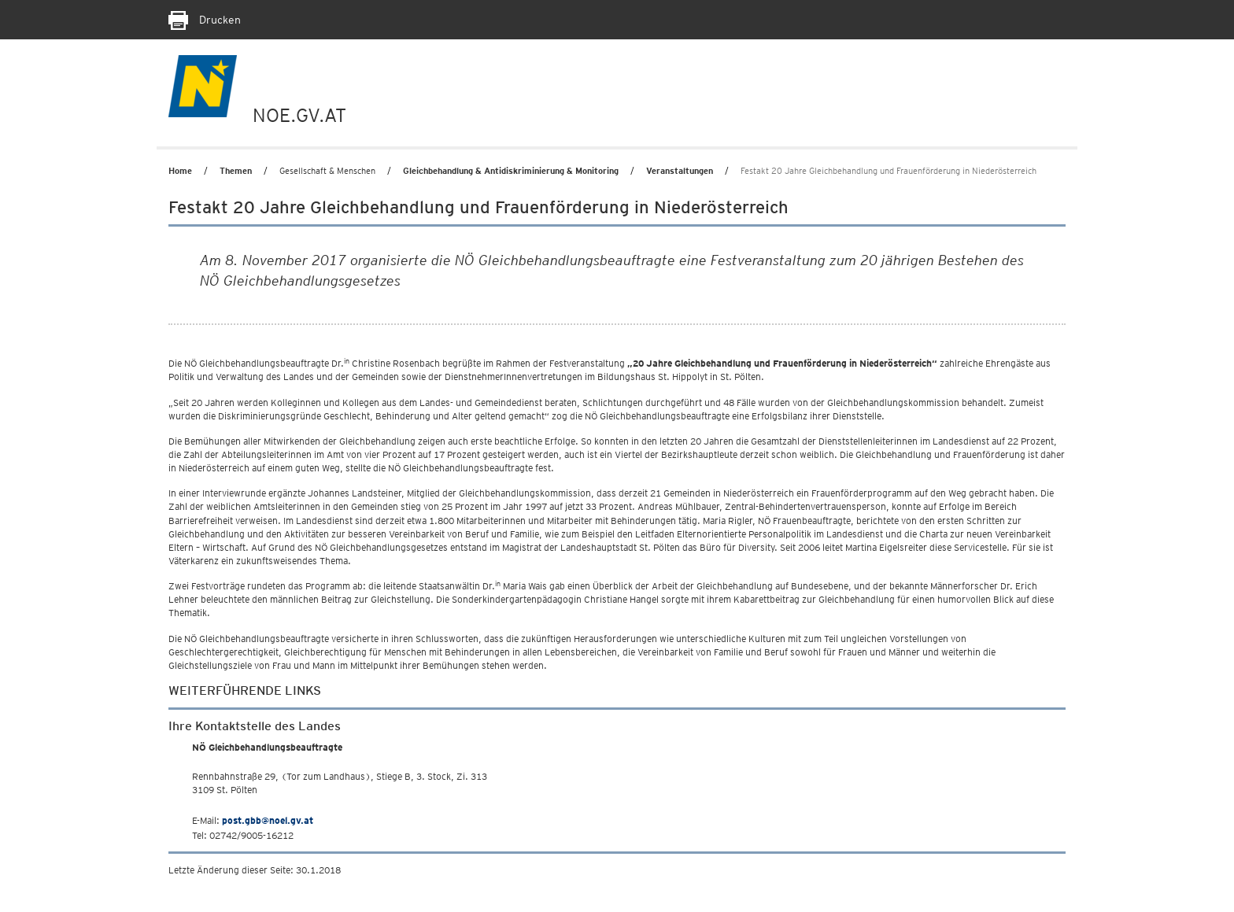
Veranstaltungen (679, 170)
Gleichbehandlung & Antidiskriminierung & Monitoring (511, 170)
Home (180, 170)
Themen (236, 170)
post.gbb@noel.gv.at (267, 820)
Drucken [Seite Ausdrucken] (204, 19)
